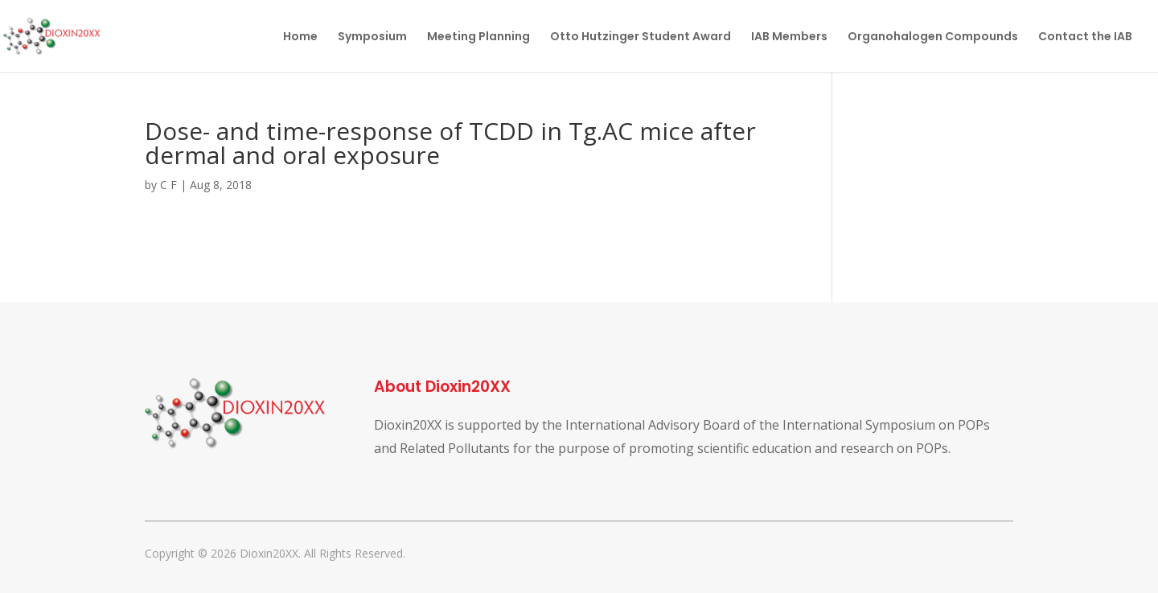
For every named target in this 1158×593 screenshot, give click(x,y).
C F (168, 184)
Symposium (372, 37)
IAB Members (789, 37)
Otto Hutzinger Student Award (640, 37)
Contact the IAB (1085, 37)
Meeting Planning (478, 37)
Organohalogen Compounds (933, 37)
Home (300, 37)
